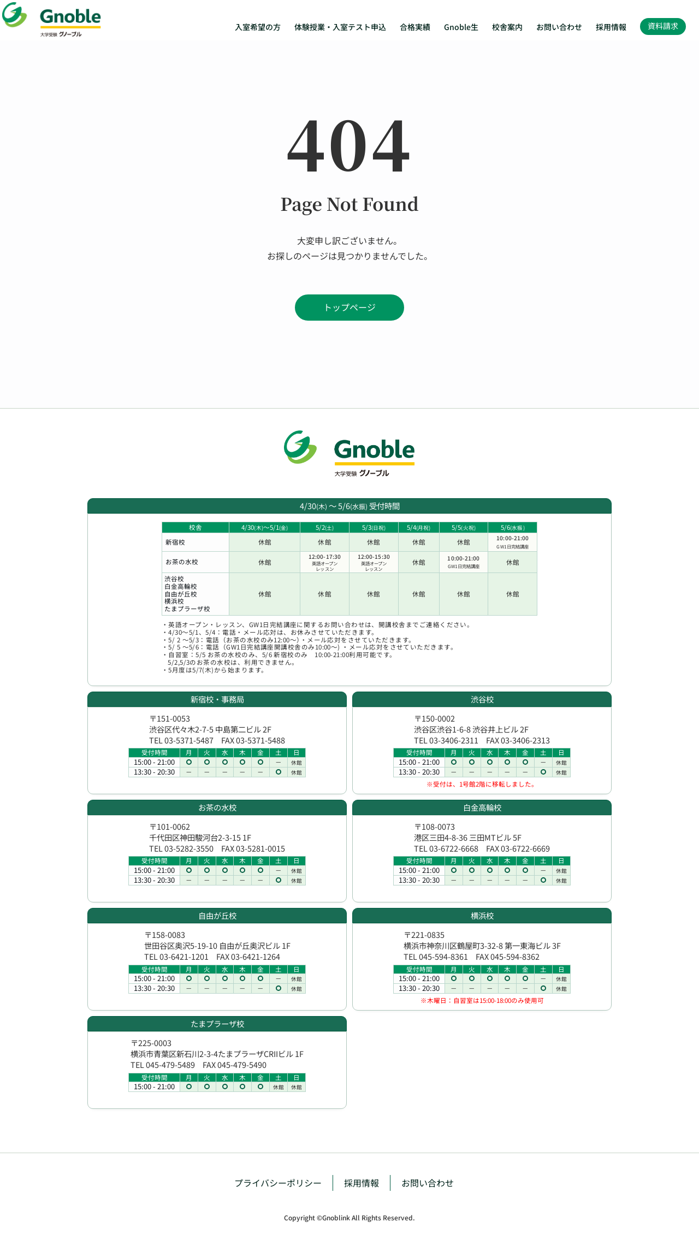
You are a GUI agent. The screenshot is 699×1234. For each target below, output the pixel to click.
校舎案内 (507, 26)
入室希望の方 (258, 26)
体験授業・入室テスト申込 (340, 26)
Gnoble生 (461, 26)
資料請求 (663, 25)
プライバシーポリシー (278, 1182)
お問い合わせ (559, 26)
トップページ (349, 307)
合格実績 (415, 26)
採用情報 (611, 26)
